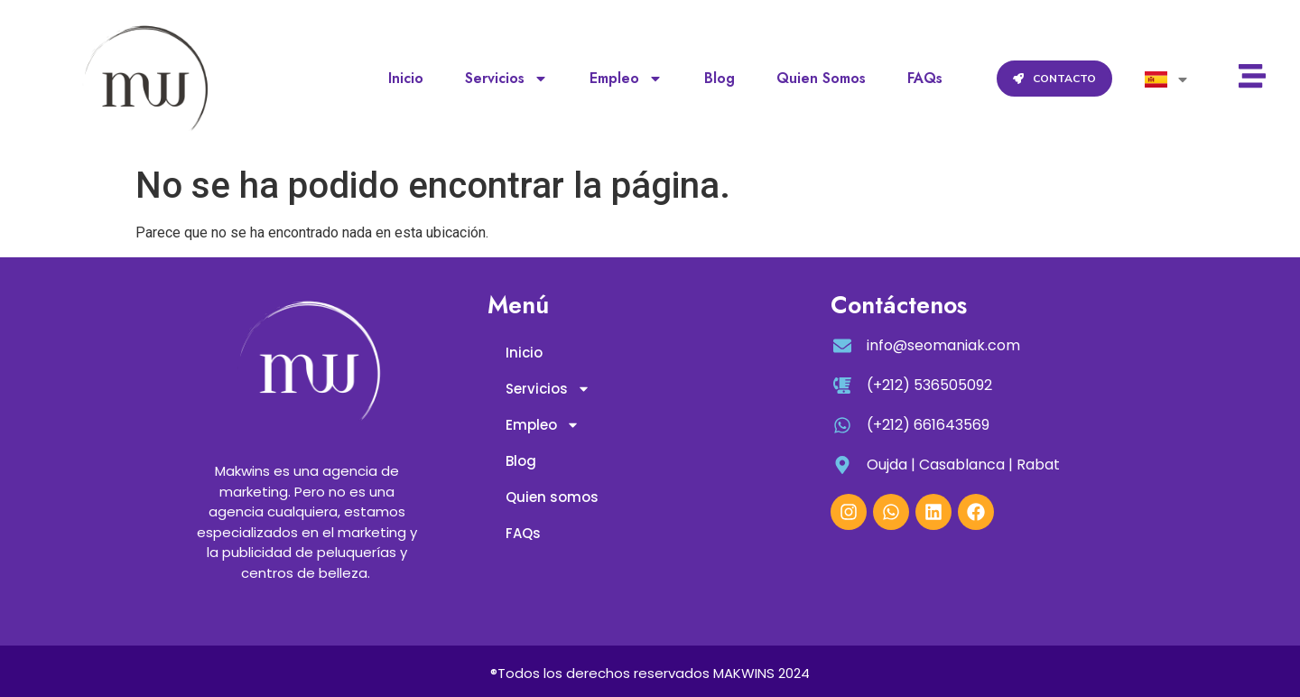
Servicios (506, 78)
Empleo (626, 78)
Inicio (405, 78)
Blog (719, 78)
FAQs (924, 78)
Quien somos (821, 78)
